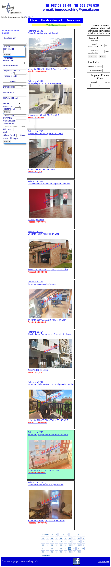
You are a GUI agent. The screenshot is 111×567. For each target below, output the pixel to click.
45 (65, 548)
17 (74, 538)
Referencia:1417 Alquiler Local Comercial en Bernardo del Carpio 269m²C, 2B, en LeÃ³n (51, 352)
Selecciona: (73, 20)
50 (43, 552)
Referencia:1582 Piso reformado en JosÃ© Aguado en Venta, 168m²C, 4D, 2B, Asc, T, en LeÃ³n (51, 51)
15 (65, 538)
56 (70, 552)
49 (83, 548)
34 (61, 545)
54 (61, 552)
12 (52, 538)
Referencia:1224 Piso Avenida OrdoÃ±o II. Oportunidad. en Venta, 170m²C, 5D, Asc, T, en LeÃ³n (51, 502)
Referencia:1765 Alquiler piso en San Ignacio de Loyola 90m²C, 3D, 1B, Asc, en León (51, 151)
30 (43, 545)
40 (43, 548)
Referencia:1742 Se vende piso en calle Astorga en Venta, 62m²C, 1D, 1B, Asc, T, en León (51, 302)
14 (61, 538)
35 (65, 545)
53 (56, 552)
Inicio (33, 20)
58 (79, 552)
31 (47, 545)
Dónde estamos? (51, 20)
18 (79, 538)
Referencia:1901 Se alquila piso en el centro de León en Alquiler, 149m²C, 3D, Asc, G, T (51, 99)
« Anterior (45, 534)
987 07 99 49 (61, 5)
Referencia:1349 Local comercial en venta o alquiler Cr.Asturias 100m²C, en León (51, 201)
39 (83, 545)
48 (78, 548)
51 (47, 552)
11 (47, 538)
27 (74, 541)
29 (83, 541)
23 (56, 541)
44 (61, 548)
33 (56, 545)
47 (74, 548)
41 (47, 548)
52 (52, 552)
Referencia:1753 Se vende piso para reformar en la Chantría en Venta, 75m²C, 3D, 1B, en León (51, 452)
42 (52, 548)
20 (43, 541)
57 (74, 552)
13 (56, 538)
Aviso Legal (103, 561)
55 (65, 552)
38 (79, 545)
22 (52, 541)
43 (56, 548)
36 (70, 545)
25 (65, 541)
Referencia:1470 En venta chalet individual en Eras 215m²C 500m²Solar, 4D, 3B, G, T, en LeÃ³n (51, 251)
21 (47, 541)
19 (83, 538)
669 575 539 (89, 5)
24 (61, 541)
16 (70, 538)
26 (70, 541)
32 (52, 545)
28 (79, 541)
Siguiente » (46, 555)
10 (43, 538)
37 (74, 545)
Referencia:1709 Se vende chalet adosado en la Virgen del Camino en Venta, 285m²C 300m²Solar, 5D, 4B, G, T (51, 402)
